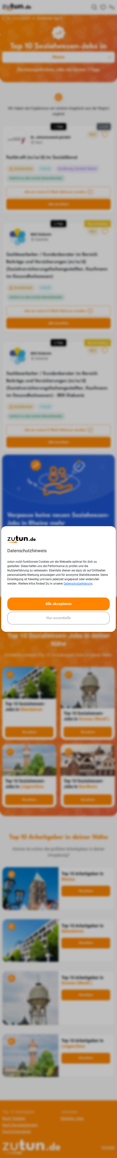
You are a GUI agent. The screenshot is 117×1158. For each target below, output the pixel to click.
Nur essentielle (58, 618)
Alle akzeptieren (58, 604)
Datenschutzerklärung (78, 583)
